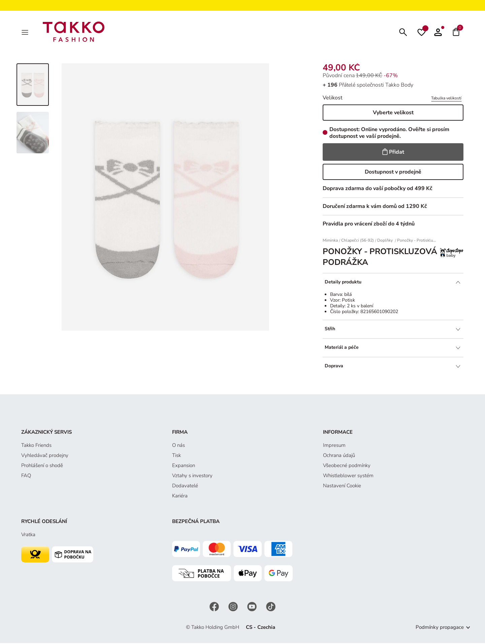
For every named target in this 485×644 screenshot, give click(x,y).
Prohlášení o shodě (42, 466)
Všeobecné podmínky (346, 466)
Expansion (183, 466)
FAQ (26, 476)
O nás (178, 446)
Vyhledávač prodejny (44, 456)
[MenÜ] (25, 32)
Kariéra (180, 497)
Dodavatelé (185, 487)
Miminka (330, 241)
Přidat (393, 153)
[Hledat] (403, 32)
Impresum (334, 446)
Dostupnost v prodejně (393, 173)
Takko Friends (36, 446)
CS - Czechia (260, 628)
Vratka (28, 535)
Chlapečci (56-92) (357, 241)
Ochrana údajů (339, 456)
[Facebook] (214, 607)
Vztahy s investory (192, 476)
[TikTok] (271, 607)
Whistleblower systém (348, 476)
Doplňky (385, 241)
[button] (438, 32)
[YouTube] (252, 607)
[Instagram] (233, 607)
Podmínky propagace (440, 628)
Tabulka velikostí (446, 99)
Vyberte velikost (393, 114)
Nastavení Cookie (342, 487)
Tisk (176, 456)
